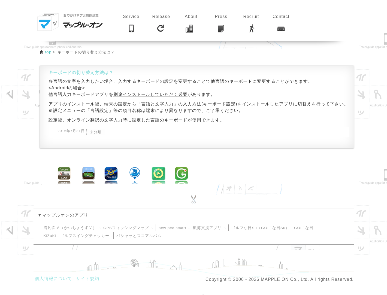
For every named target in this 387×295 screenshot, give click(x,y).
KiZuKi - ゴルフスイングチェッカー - (78, 236)
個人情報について (53, 278)
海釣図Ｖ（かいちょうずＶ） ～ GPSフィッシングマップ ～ (99, 228)
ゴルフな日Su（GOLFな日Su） (260, 228)
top (48, 52)
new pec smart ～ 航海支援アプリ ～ (193, 228)
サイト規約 (87, 278)
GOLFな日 (303, 228)
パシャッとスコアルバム (138, 236)
